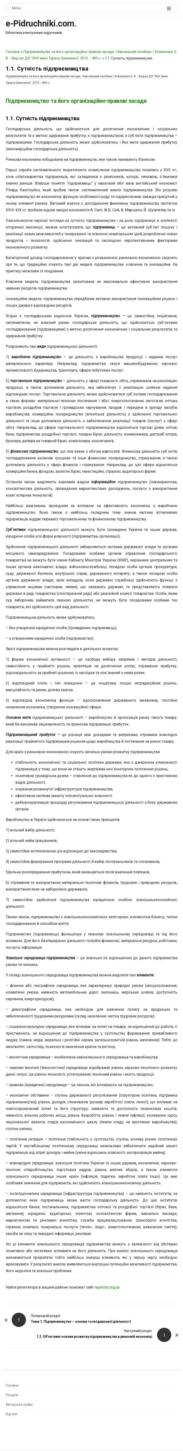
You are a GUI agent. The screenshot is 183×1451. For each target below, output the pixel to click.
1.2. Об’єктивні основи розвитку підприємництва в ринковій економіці (94, 1336)
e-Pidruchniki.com (40, 24)
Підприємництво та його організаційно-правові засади (76, 101)
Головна (13, 52)
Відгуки (11, 1414)
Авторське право (19, 1404)
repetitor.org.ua (107, 1287)
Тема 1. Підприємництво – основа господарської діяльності (81, 1321)
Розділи (12, 1395)
